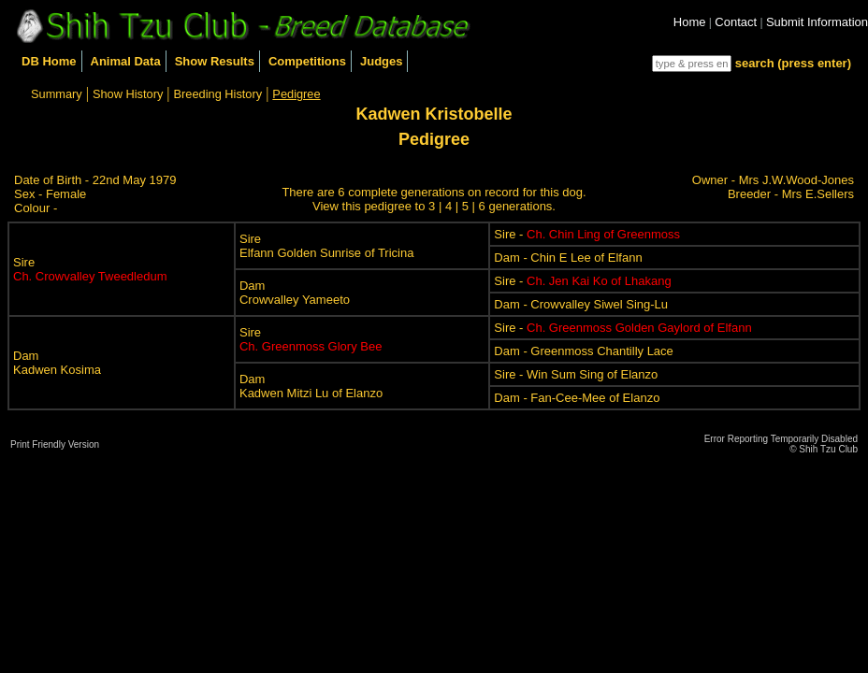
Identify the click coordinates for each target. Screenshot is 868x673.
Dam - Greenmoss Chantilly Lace (583, 351)
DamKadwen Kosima (57, 363)
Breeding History (218, 94)
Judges (381, 61)
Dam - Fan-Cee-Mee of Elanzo (576, 398)
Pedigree (296, 94)
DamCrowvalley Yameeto (294, 293)
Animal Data (126, 61)
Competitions (307, 61)
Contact (736, 22)
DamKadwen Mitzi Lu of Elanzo (311, 386)
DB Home (49, 61)
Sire (90, 269)
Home (689, 22)
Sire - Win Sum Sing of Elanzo (576, 374)
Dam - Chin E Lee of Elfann (568, 258)
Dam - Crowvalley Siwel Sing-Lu (581, 304)
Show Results (214, 61)
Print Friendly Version (54, 444)
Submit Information (817, 22)
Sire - (587, 234)
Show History (128, 94)
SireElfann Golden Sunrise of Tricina (326, 246)
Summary (56, 94)
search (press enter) (793, 63)
